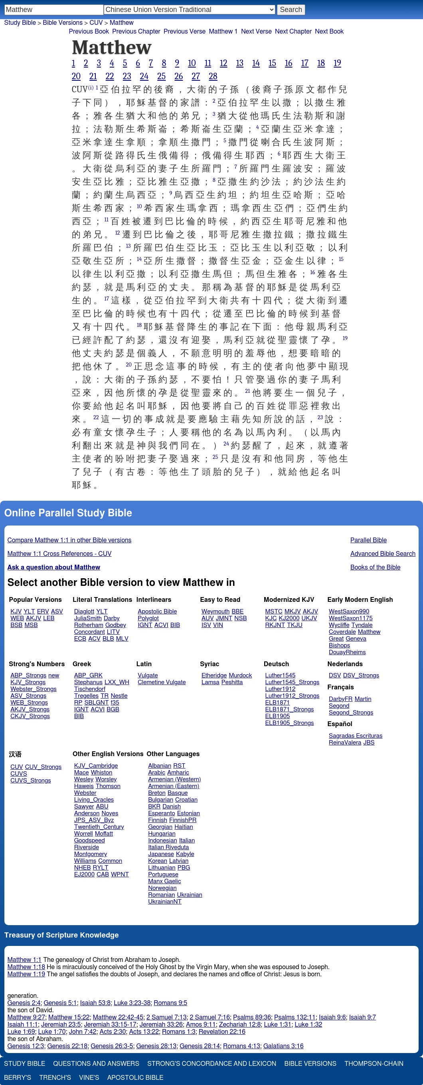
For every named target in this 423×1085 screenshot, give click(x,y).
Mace (81, 773)
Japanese (161, 854)
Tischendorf (89, 689)
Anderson (87, 813)
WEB (17, 618)
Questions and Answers (96, 1064)
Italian (187, 841)
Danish (171, 807)
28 (213, 76)
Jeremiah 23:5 (61, 1024)
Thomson (108, 786)
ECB (80, 639)
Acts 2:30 (113, 1032)
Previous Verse (185, 31)
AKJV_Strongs (29, 710)
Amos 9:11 (201, 1024)
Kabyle (185, 854)
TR (105, 696)
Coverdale (342, 632)
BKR (154, 807)
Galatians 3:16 (283, 1046)
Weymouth (216, 612)
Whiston (102, 773)
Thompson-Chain (373, 1064)
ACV (94, 639)
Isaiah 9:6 (332, 1017)
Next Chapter (293, 31)
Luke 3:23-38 (132, 1003)
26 (178, 76)
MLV (122, 639)
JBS (368, 743)
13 (239, 63)
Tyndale (362, 625)
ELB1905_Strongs (289, 723)
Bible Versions (63, 23)
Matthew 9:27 (26, 1017)
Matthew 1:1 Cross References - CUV (60, 554)
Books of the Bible (375, 567)
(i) (91, 87)
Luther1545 (280, 676)
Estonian (188, 813)
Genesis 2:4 (24, 1003)
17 (305, 63)
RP (78, 703)
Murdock (240, 676)
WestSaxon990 (349, 612)
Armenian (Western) (174, 779)
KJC (271, 618)
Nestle (119, 696)
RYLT (100, 868)
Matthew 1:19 (26, 974)
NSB (240, 618)
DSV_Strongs (361, 676)
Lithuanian (162, 868)
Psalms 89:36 (252, 1017)
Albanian (159, 766)
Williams (85, 861)
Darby (112, 618)
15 (272, 63)
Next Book (329, 31)
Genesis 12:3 (26, 1046)
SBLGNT (96, 703)
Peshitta (232, 682)
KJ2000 (289, 618)
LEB (48, 618)
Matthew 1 (223, 31)
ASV (57, 612)
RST (179, 766)
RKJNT (275, 625)
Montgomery (90, 854)
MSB (31, 625)
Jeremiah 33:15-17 (110, 1024)
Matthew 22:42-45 (118, 1017)
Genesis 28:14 (200, 1046)
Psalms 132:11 (295, 1017)
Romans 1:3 (179, 1032)
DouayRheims (347, 652)
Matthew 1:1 (25, 960)
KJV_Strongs (27, 682)
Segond (339, 706)
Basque (178, 793)
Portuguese (163, 875)
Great (336, 639)
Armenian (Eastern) (173, 786)
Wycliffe (339, 625)
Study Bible (20, 23)
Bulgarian (160, 800)
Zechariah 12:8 (240, 1024)
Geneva (356, 639)
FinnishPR (183, 820)
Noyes (109, 813)
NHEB (82, 868)
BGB (113, 710)
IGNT (145, 625)
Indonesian (162, 841)
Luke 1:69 (21, 1032)
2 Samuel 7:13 (166, 1017)
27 (196, 76)
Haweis (84, 786)
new (53, 676)
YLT (29, 612)
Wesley (83, 779)
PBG (184, 868)
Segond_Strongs (351, 713)
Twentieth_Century (99, 827)
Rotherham (88, 625)
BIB (175, 625)
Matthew (122, 23)
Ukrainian (189, 895)
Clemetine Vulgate (162, 682)
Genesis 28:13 (156, 1046)
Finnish (157, 820)
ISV (206, 625)
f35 (115, 703)
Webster (85, 793)
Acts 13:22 (144, 1032)
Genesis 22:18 (67, 1046)
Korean (157, 861)
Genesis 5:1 (60, 1003)
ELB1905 (277, 716)
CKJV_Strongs (30, 716)
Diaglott (84, 612)
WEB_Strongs (29, 703)
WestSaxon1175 (351, 618)
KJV (16, 612)
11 (208, 63)
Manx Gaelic (164, 881)
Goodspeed (89, 841)
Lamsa (210, 682)
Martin (363, 699)
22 (110, 76)
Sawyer (84, 807)
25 (161, 76)
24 (144, 76)
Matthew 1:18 (26, 967)
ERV (43, 612)
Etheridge (214, 676)
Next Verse (256, 31)
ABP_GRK (88, 676)
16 (289, 63)
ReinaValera (345, 743)
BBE (238, 612)
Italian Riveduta (168, 847)
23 (127, 76)
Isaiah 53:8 (95, 1003)
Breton (157, 793)
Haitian (183, 827)
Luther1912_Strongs (292, 696)
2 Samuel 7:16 (210, 1017)
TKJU (294, 625)
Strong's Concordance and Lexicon (211, 1064)
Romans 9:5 (170, 1003)
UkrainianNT (165, 902)
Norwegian (162, 888)
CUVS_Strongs (30, 781)
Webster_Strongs (33, 689)
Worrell (83, 834)
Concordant (89, 632)
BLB (108, 639)
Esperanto (161, 813)
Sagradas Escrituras (355, 736)
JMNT (224, 618)
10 (192, 63)
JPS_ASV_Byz (94, 820)
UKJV (309, 618)
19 (337, 63)
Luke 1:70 (52, 1032)
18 (321, 63)
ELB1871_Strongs (289, 710)
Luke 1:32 (308, 1024)
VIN (218, 625)
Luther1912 (280, 689)
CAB (103, 875)
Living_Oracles (94, 800)
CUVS (18, 774)
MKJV (293, 612)
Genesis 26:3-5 (112, 1046)
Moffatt (104, 834)
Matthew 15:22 (68, 1017)
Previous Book (89, 31)
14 (256, 63)
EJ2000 (84, 875)
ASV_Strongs (28, 696)
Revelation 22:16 (222, 1032)
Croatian (186, 800)
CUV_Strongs (43, 767)
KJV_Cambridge (96, 766)
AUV (208, 618)
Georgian (160, 827)
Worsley (106, 779)
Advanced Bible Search (382, 554)
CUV (96, 23)
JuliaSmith (88, 618)
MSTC (274, 612)
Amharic (178, 773)
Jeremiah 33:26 (161, 1024)
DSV (335, 676)
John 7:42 (83, 1032)
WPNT (120, 875)
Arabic (156, 773)
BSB (16, 625)
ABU (102, 807)
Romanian (161, 895)
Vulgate (148, 676)
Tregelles (86, 696)
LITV (113, 632)
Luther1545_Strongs (292, 682)
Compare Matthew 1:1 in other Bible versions (70, 540)
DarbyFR (341, 699)
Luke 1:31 (277, 1024)
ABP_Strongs (28, 676)
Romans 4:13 (241, 1046)
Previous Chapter (136, 31)
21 (93, 76)
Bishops (339, 646)
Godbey (115, 625)
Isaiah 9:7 (362, 1017)
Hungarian (162, 834)
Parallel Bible (368, 540)
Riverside (86, 847)
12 (223, 63)
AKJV (33, 618)
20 (76, 76)
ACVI (161, 625)
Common (110, 861)
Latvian (178, 861)
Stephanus (88, 682)
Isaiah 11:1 (23, 1024)
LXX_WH (117, 682)
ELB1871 (277, 703)
